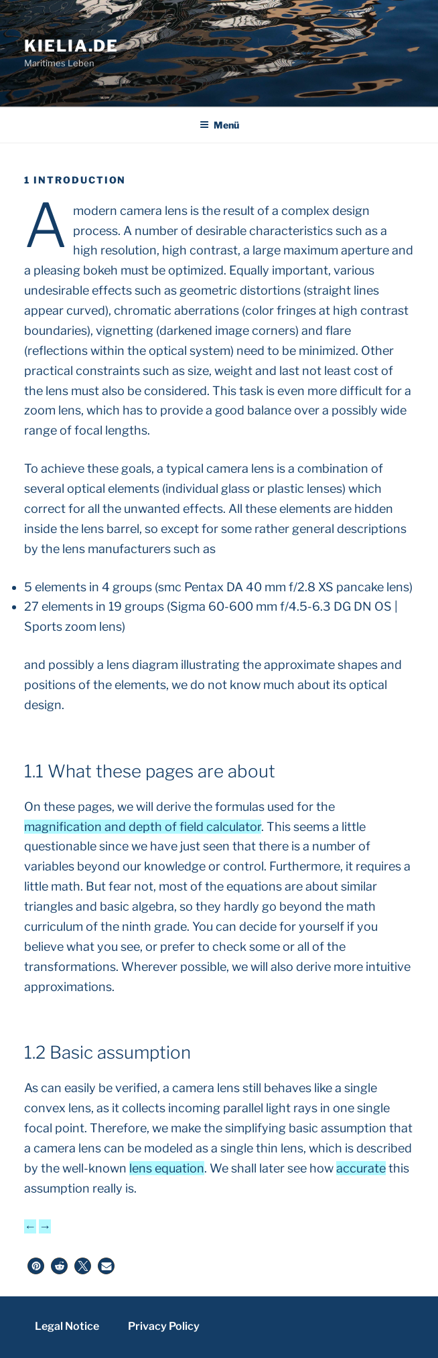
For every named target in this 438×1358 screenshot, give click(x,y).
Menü (219, 125)
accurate (361, 1168)
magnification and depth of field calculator (142, 827)
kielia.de (71, 46)
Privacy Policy (164, 1326)
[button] (35, 1266)
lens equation (166, 1168)
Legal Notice (67, 1326)
